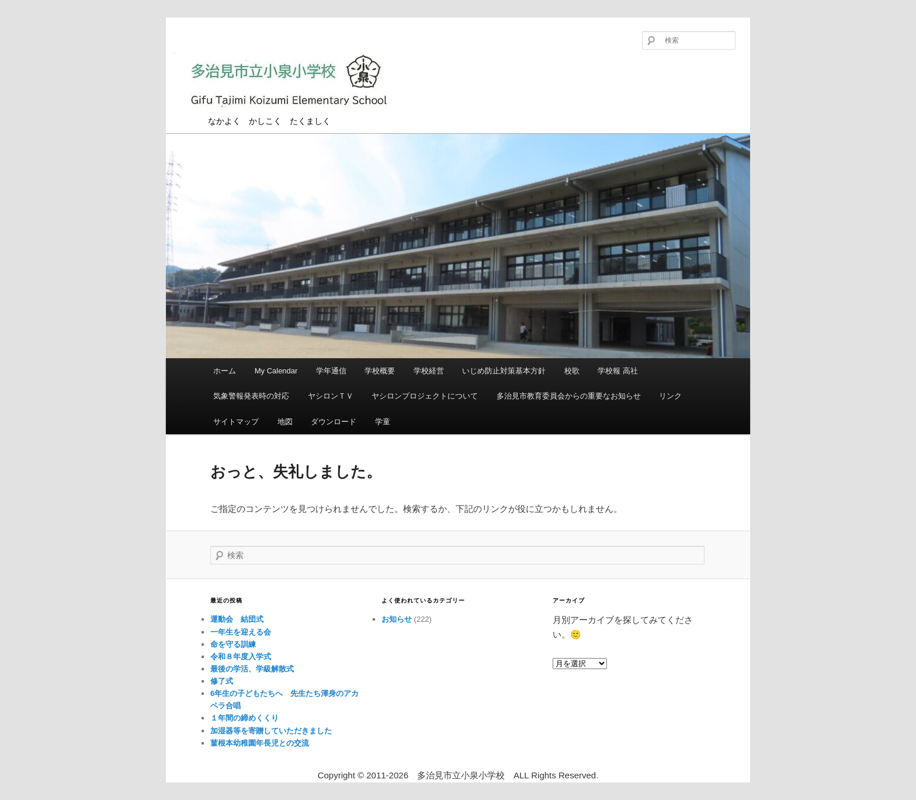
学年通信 (331, 370)
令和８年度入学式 (240, 656)
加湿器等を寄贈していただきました (271, 730)
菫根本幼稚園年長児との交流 (259, 743)
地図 (285, 421)
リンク (670, 396)
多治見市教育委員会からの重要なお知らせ (569, 396)
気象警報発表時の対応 (251, 396)
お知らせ (396, 619)
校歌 (572, 370)
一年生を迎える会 (240, 632)
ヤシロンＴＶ (330, 396)
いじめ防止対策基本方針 (504, 370)
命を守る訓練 (233, 644)
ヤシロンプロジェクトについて (425, 396)
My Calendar (276, 370)
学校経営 (429, 370)
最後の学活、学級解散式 (252, 668)
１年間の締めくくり (244, 718)
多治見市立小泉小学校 (288, 83)
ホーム (224, 370)
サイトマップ (236, 421)
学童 (382, 421)
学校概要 (380, 370)
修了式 (221, 681)
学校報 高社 (618, 370)
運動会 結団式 (236, 619)
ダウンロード (333, 421)
